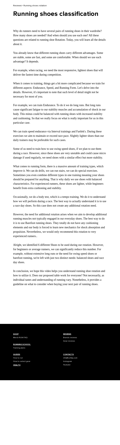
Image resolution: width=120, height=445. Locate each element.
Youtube (66, 365)
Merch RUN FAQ (20, 337)
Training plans (19, 348)
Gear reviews (69, 341)
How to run (18, 358)
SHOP (16, 334)
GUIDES (16, 354)
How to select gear (21, 361)
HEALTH (16, 365)
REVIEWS (67, 334)
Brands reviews (70, 337)
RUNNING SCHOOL (22, 344)
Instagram (67, 361)
